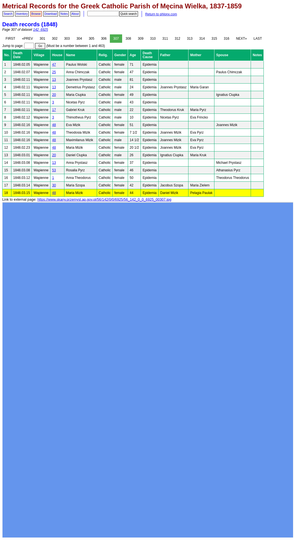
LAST (257, 39)
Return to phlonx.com (161, 14)
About (75, 13)
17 (54, 110)
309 (140, 39)
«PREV (27, 39)
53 (54, 170)
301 (42, 39)
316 (226, 39)
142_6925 (40, 30)
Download (50, 13)
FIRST (10, 39)
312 (177, 39)
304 (79, 39)
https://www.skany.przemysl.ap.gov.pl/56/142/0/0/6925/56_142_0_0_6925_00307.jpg (104, 199)
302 (54, 39)
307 (116, 39)
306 (104, 39)
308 (128, 39)
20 (54, 95)
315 (214, 39)
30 (54, 185)
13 (54, 80)
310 (153, 39)
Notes (64, 13)
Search (8, 13)
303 (67, 39)
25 (54, 72)
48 (54, 125)
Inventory (22, 13)
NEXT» (241, 39)
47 (54, 65)
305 (91, 39)
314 (202, 39)
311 (165, 39)
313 (189, 39)
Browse (36, 13)
